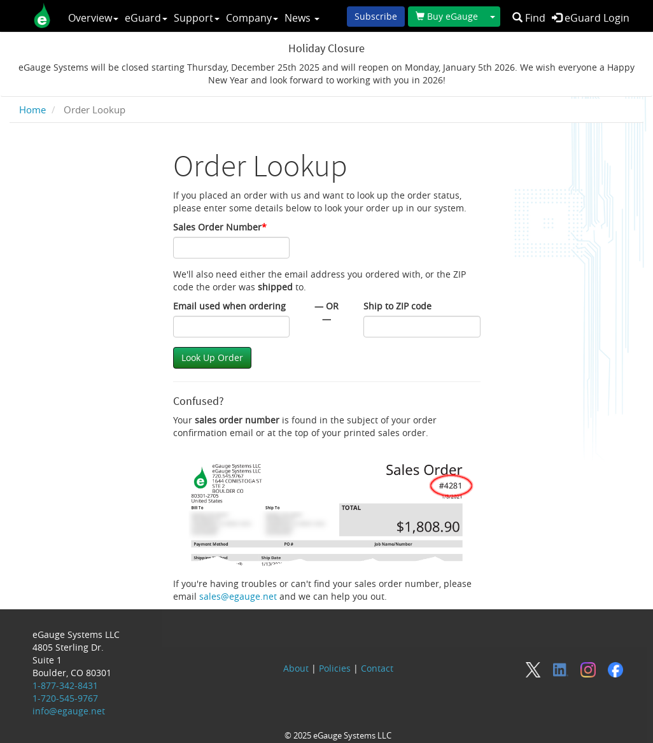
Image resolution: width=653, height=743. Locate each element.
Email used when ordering (229, 306)
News (301, 17)
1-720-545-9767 (65, 698)
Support (197, 17)
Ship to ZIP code (397, 306)
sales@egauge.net (238, 596)
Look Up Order (212, 357)
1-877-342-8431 (65, 685)
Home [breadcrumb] (32, 110)
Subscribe (376, 16)
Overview (93, 17)
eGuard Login (590, 17)
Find (528, 17)
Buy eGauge (447, 16)
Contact (377, 668)
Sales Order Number (220, 227)
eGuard (146, 17)
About (296, 668)
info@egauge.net (68, 711)
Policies (335, 668)
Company (252, 17)
